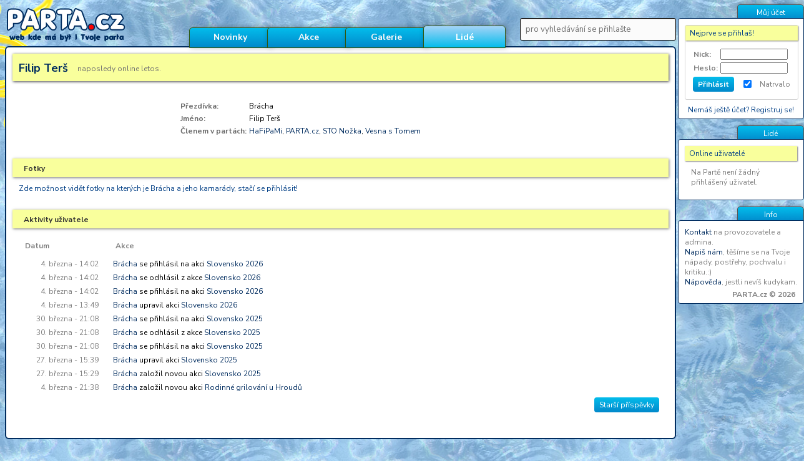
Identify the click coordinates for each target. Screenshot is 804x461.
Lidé (465, 37)
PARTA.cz (302, 131)
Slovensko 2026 (235, 264)
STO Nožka (342, 131)
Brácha (125, 264)
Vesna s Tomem (393, 131)
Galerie (386, 37)
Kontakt (698, 232)
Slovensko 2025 (235, 319)
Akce (308, 37)
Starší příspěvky (626, 405)
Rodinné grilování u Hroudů (253, 387)
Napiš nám (704, 252)
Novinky (230, 37)
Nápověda (703, 282)
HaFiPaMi (265, 131)
